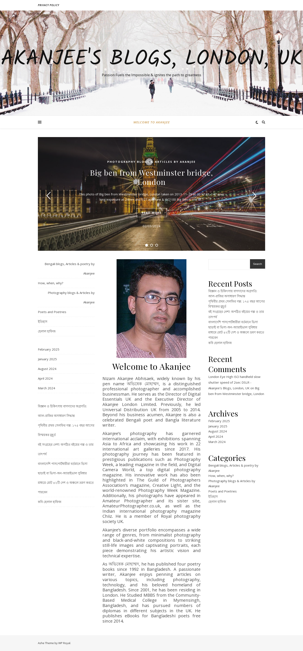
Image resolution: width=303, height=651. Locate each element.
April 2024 (45, 378)
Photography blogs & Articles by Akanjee (151, 162)
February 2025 (48, 349)
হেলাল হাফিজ (47, 331)
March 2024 (46, 388)
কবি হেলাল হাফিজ (49, 502)
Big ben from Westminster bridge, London (151, 177)
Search (257, 263)
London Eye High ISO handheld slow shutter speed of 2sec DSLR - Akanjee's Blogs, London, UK (234, 382)
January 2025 (47, 359)
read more (151, 213)
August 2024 (47, 369)
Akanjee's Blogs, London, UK (151, 59)
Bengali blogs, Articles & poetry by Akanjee (70, 268)
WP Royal (64, 643)
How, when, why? (50, 283)
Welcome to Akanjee (151, 122)
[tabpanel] (151, 194)
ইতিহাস (42, 321)
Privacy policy (48, 5)
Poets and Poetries (52, 312)
